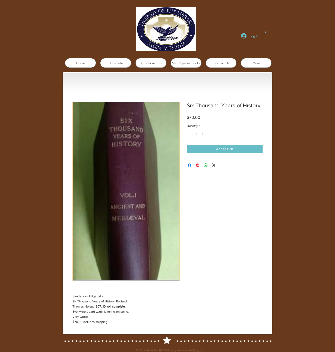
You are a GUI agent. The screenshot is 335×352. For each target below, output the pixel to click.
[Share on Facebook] (189, 165)
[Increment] (203, 134)
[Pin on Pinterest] (197, 165)
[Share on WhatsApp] (205, 165)
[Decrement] (190, 134)
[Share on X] (213, 165)
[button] (265, 32)
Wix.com (197, 350)
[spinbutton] (196, 134)
